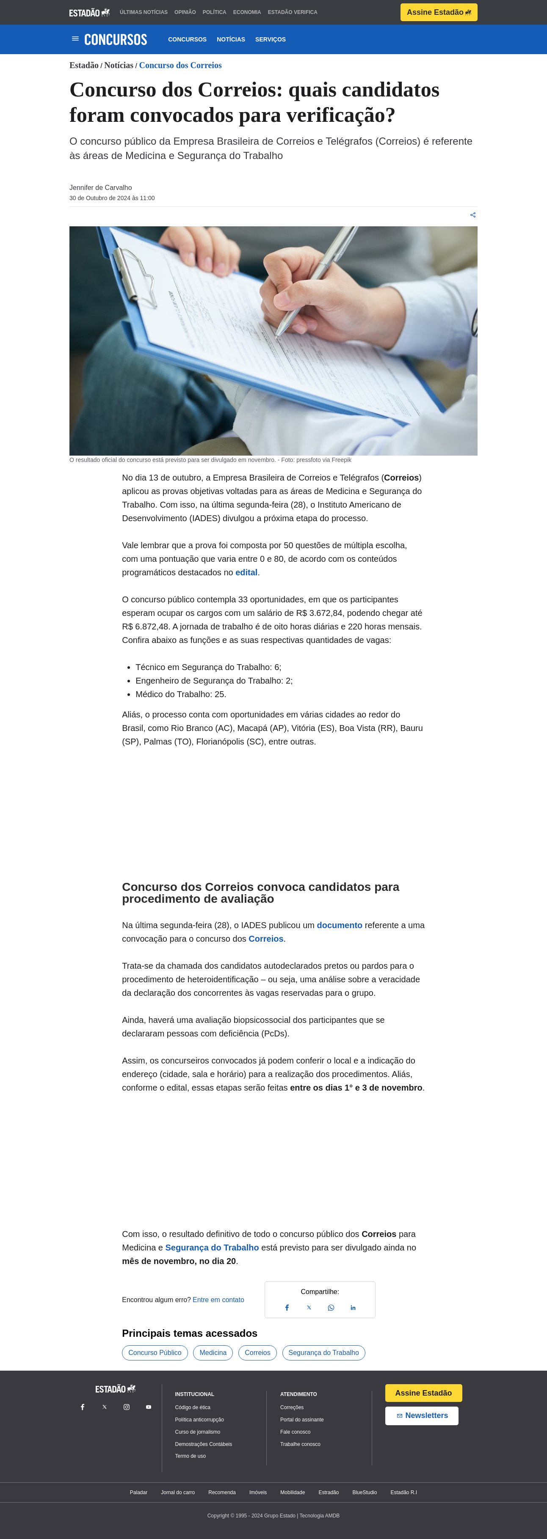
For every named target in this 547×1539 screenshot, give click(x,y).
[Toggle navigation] (75, 39)
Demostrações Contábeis (203, 1444)
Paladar (138, 1492)
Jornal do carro (178, 1492)
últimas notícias (144, 12)
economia (247, 12)
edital (246, 572)
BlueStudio (364, 1492)
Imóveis (258, 1492)
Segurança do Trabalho (212, 1247)
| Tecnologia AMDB (318, 1516)
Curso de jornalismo (198, 1432)
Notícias (231, 39)
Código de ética (192, 1407)
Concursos (187, 39)
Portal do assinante (302, 1420)
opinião (185, 12)
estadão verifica (293, 12)
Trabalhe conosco (300, 1444)
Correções (292, 1407)
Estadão (84, 65)
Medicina (213, 1352)
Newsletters (421, 1415)
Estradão (328, 1492)
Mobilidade (292, 1492)
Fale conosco (295, 1432)
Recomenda (222, 1492)
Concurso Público (154, 1352)
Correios (266, 938)
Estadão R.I (403, 1492)
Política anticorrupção (199, 1420)
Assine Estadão (439, 12)
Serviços (270, 39)
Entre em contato (218, 1299)
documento (339, 925)
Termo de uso (190, 1456)
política (215, 12)
